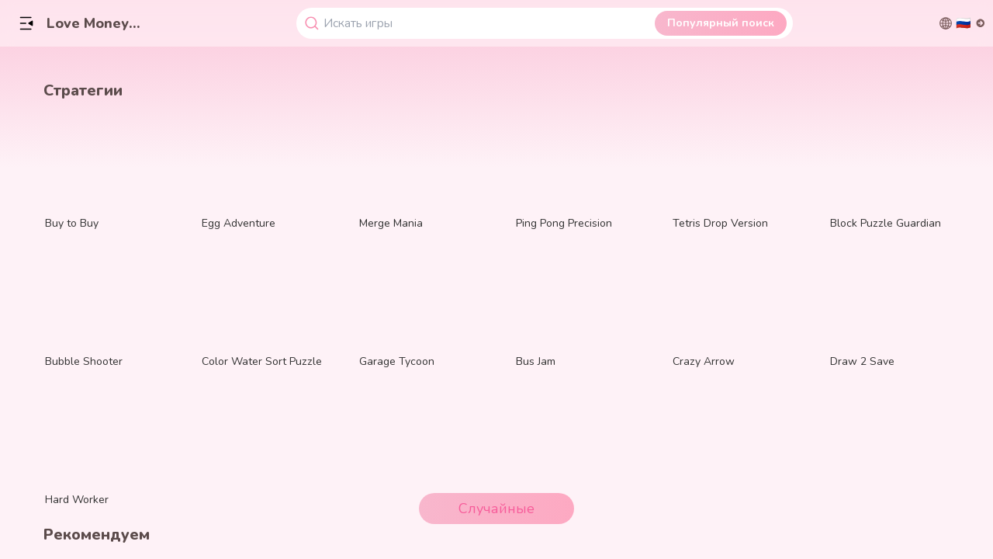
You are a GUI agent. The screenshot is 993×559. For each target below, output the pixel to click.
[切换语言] (962, 23)
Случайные (496, 508)
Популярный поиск (720, 23)
